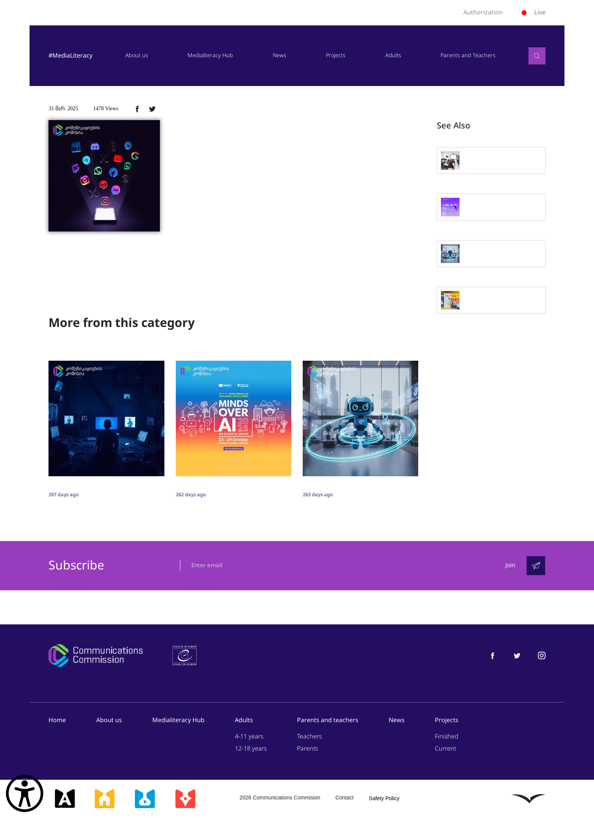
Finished (446, 736)
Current (445, 749)
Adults (393, 55)
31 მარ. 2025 (63, 108)
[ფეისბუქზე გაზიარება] (137, 109)
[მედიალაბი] (144, 799)
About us (136, 55)
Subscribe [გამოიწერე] (76, 566)
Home (57, 720)
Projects (335, 55)
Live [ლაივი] (534, 12)
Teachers (309, 736)
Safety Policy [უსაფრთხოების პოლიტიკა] (384, 799)
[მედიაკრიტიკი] (185, 799)
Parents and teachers (327, 720)
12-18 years (251, 749)
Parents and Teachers (468, 55)
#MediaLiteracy (70, 55)
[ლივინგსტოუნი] (528, 799)
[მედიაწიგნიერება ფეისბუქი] (492, 656)
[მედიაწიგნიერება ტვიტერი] (517, 656)
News (279, 55)
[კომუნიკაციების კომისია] (95, 655)
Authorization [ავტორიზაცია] (483, 12)
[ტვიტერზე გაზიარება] (152, 109)
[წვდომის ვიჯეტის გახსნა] (25, 793)
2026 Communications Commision (279, 798)
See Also (453, 126)
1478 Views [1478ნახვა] (105, 108)
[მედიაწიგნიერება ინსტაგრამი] (542, 656)
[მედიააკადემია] (65, 799)
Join (510, 565)
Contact (344, 798)
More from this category (121, 323)
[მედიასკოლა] (104, 799)
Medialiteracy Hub (210, 55)
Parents (307, 749)
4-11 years (249, 736)
